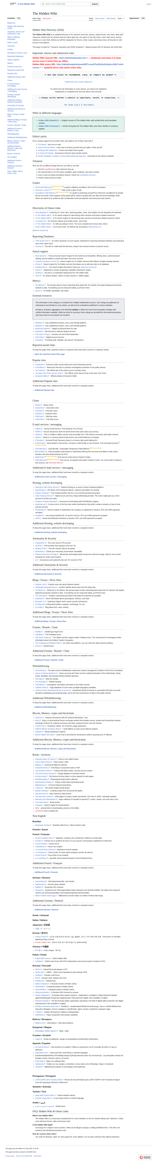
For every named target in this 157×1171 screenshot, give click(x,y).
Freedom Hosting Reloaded (45, 501)
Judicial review (40, 687)
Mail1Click (39, 457)
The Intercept (40, 596)
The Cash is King (41, 334)
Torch (37, 276)
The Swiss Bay (41, 802)
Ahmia (37, 264)
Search (95, 4)
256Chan (38, 416)
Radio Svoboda (41, 984)
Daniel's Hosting (41, 493)
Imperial (38, 331)
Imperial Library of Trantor (45, 759)
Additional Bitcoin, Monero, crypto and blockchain (55, 749)
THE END (39, 419)
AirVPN (38, 546)
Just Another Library (43, 771)
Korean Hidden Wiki (43, 942)
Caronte (38, 261)
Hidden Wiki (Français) (48, 126)
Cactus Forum (40, 937)
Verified (38, 975)
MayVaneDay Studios (43, 782)
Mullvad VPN (40, 548)
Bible (37, 808)
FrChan (38, 841)
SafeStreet (39, 1015)
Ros (36, 978)
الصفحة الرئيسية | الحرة (43, 1106)
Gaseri (37, 1039)
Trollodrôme (39, 847)
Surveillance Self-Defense (45, 193)
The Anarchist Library (43, 796)
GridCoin (38, 718)
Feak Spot (39, 1061)
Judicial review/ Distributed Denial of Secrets (52, 690)
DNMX (37, 432)
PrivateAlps (39, 510)
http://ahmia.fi (94, 227)
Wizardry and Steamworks (45, 799)
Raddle (38, 632)
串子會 (37, 950)
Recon (37, 646)
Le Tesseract (40, 852)
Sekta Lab (39, 972)
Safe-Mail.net (40, 460)
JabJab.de (39, 1064)
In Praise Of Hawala (45, 153)
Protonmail (39, 443)
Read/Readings (41, 779)
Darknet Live (40, 584)
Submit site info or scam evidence (77, 82)
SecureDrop (39, 670)
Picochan (38, 411)
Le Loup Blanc (40, 858)
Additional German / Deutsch (46, 910)
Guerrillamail (40, 449)
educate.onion (40, 794)
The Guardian (40, 682)
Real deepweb (40, 212)
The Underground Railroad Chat (47, 643)
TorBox (38, 434)
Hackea (38, 1067)
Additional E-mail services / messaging (51, 477)
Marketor (38, 323)
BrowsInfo (39, 551)
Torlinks (38, 273)
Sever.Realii (39, 989)
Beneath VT (39, 601)
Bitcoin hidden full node (44, 735)
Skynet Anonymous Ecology (46, 554)
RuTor (37, 969)
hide (18, 18)
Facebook (39, 365)
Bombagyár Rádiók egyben (45, 1031)
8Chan (37, 405)
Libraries (38, 811)
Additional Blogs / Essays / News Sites (50, 621)
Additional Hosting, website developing (51, 532)
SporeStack (39, 490)
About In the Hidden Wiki (24, 1156)
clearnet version (39, 230)
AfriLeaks (38, 679)
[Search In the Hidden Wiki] (66, 4)
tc (36, 560)
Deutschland (40, 881)
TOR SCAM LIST (41, 241)
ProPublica (39, 367)
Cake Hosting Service (43, 496)
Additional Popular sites (44, 390)
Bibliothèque (40, 785)
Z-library (38, 788)
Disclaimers (37, 1156)
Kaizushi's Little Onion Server (46, 487)
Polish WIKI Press (42, 958)
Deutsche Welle (41, 376)
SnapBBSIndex (50, 169)
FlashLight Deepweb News (45, 587)
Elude (37, 437)
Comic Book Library (42, 762)
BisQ (37, 720)
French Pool (39, 855)
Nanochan (39, 408)
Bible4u (38, 765)
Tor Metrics (39, 285)
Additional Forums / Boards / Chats (49, 660)
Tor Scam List (71, 105)
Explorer (38, 732)
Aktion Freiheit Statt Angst (45, 896)
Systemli (38, 890)
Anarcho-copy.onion (42, 1098)
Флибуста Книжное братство (46, 1006)
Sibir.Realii (39, 987)
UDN (37, 518)
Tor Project (39, 370)
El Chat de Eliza (41, 1047)
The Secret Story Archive (44, 773)
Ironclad (38, 340)
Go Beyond (39, 604)
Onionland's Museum (88, 175)
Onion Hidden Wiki (42, 227)
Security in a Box (41, 190)
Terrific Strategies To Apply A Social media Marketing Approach (62, 156)
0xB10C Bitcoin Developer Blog (47, 729)
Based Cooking (41, 791)
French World (40, 844)
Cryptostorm (40, 543)
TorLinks (87, 105)
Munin (37, 291)
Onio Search (40, 256)
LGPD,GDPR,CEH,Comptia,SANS (48, 1080)
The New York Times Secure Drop (48, 373)
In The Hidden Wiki (42, 215)
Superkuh (39, 599)
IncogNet (38, 515)
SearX (37, 270)
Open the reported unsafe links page (50, 354)
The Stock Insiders (42, 637)
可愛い (37, 929)
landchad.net (40, 504)
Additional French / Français (46, 872)
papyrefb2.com (41, 1053)
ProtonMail (40, 452)
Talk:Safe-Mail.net (56, 463)
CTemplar (39, 440)
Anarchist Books (41, 768)
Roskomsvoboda (41, 992)
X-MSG (38, 1012)
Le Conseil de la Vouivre (44, 850)
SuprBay (38, 635)
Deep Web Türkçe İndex (44, 1095)
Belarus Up (39, 1023)
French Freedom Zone (43, 838)
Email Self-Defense (42, 187)
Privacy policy (9, 1156)
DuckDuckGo (40, 267)
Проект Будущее (42, 995)
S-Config (38, 607)
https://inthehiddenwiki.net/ (72, 58)
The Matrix (42, 144)
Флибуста (39, 981)
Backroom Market (42, 329)
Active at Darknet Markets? (45, 673)
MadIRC (38, 887)
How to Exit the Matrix (46, 147)
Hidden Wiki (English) (48, 120)
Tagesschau (39, 884)
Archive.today (40, 776)
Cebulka (38, 961)
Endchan (38, 414)
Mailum (38, 429)
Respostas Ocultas (42, 825)
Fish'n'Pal (39, 337)
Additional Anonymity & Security (48, 574)
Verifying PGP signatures (47, 150)
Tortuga (38, 805)
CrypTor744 (39, 726)
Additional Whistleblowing (45, 707)
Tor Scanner (39, 221)
